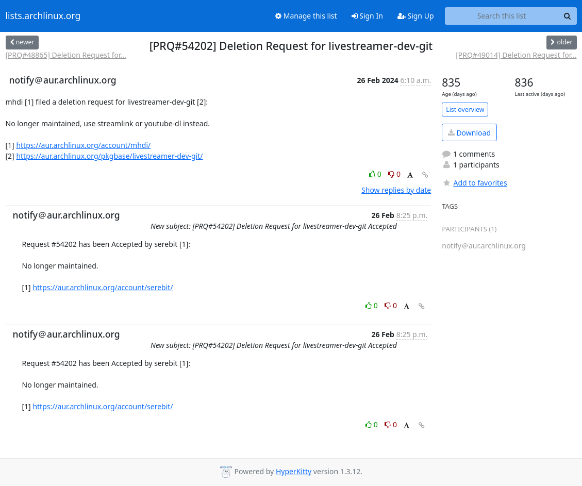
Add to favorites (474, 183)
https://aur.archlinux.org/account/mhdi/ (83, 145)
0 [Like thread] (376, 174)
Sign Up (415, 16)
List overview (465, 109)
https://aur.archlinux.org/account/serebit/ (102, 287)
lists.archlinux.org (43, 16)
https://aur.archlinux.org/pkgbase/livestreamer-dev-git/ (109, 156)
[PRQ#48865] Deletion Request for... (66, 55)
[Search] (567, 16)
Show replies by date (396, 190)
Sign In (367, 16)
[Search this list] (502, 16)
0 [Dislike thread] (394, 174)
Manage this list (306, 16)
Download (469, 133)
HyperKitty (293, 471)
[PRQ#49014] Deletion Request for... (516, 55)
